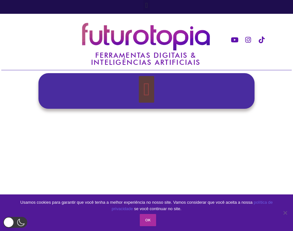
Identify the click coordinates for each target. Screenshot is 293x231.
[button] (146, 5)
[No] (285, 213)
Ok (148, 220)
